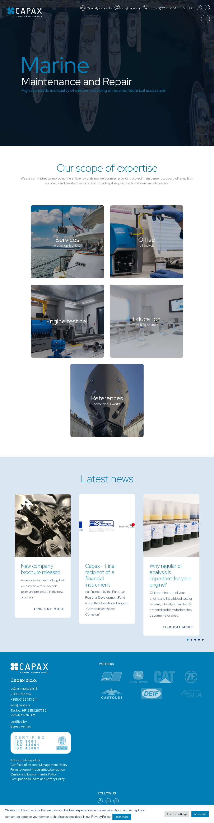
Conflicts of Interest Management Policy (38, 765)
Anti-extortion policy (24, 760)
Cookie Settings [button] (177, 814)
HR (190, 8)
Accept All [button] (200, 814)
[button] (188, 640)
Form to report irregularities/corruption (37, 769)
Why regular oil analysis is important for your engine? (170, 575)
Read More (122, 817)
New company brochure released (40, 569)
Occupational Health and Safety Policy (37, 779)
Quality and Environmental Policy (33, 774)
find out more (49, 609)
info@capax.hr (20, 705)
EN (183, 8)
